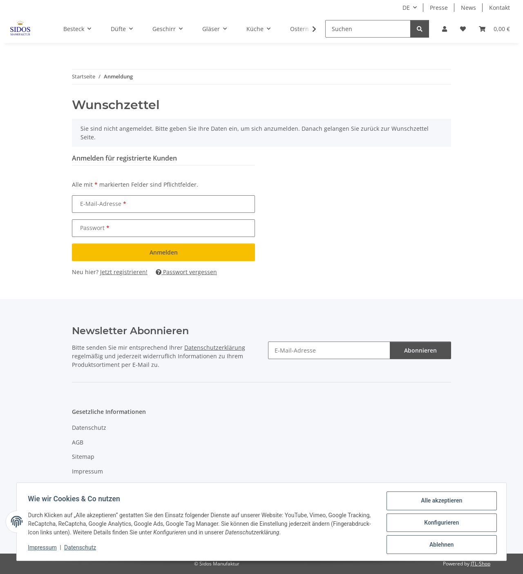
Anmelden (164, 252)
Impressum (44, 548)
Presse (439, 7)
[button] (445, 29)
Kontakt (499, 7)
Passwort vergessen (186, 272)
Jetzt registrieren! (124, 272)
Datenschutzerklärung (214, 347)
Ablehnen (439, 545)
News (468, 7)
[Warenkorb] (494, 29)
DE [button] (406, 7)
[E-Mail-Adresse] (329, 350)
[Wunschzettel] (463, 29)
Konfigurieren (439, 523)
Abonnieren (420, 350)
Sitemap (83, 456)
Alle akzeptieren (439, 502)
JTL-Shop (480, 563)
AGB (77, 442)
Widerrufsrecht (93, 485)
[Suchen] (368, 29)
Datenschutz (82, 548)
